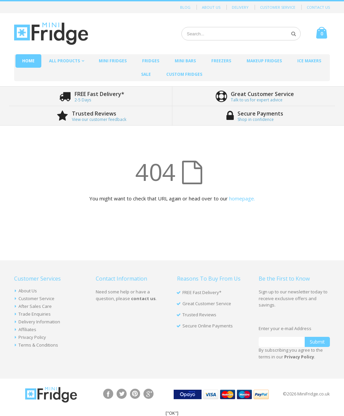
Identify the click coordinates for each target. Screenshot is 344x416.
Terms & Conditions (38, 345)
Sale (146, 74)
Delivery (240, 7)
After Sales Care (35, 306)
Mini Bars (185, 61)
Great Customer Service (206, 303)
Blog (185, 7)
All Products (64, 61)
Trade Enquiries (34, 314)
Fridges (150, 61)
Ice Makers (309, 61)
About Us (211, 7)
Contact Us (318, 7)
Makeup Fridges (264, 61)
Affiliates (27, 329)
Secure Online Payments (207, 326)
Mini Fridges (113, 61)
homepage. (242, 198)
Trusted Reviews (199, 315)
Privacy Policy (32, 337)
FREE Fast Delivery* (201, 292)
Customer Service (277, 7)
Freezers (221, 61)
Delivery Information (39, 322)
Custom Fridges (184, 74)
